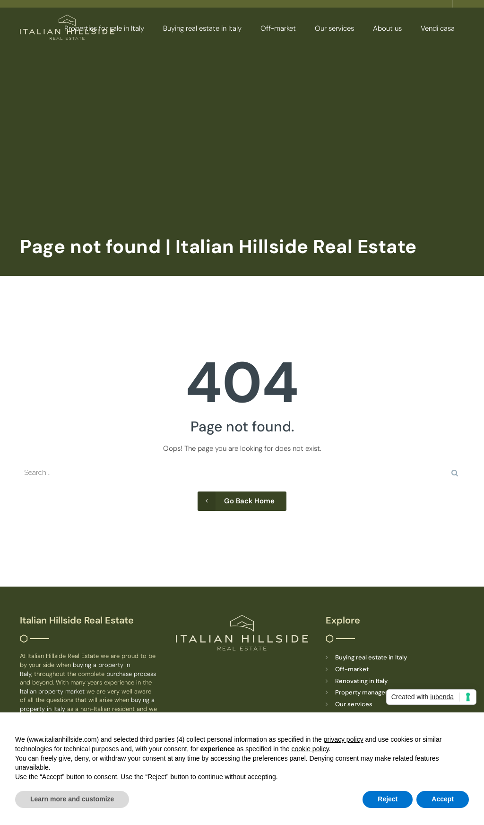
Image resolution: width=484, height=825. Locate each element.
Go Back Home (236, 501)
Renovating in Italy (361, 681)
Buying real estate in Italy (202, 28)
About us (387, 28)
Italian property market (53, 691)
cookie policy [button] (309, 749)
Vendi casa (438, 28)
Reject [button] (388, 799)
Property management (368, 692)
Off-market (278, 28)
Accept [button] (443, 799)
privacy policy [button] (343, 739)
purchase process (131, 674)
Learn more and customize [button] (72, 799)
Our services (334, 28)
